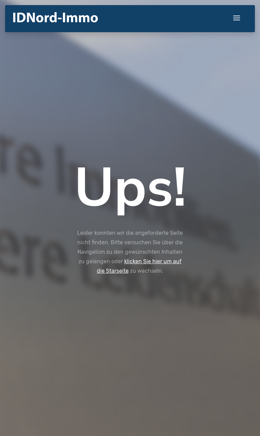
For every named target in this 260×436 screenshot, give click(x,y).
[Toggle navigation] (236, 18)
